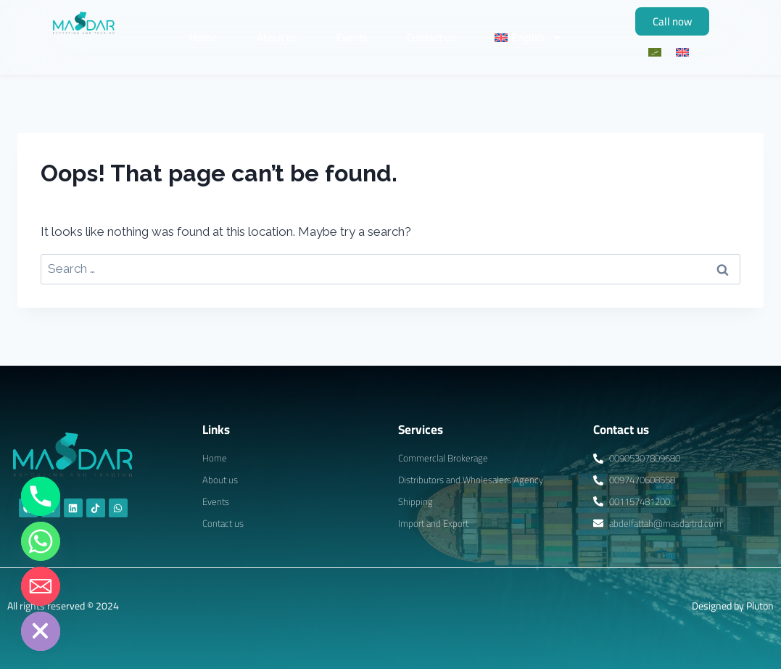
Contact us (431, 37)
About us (277, 37)
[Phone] (40, 496)
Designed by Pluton (733, 605)
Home (203, 37)
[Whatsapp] (40, 541)
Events (352, 37)
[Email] (40, 586)
